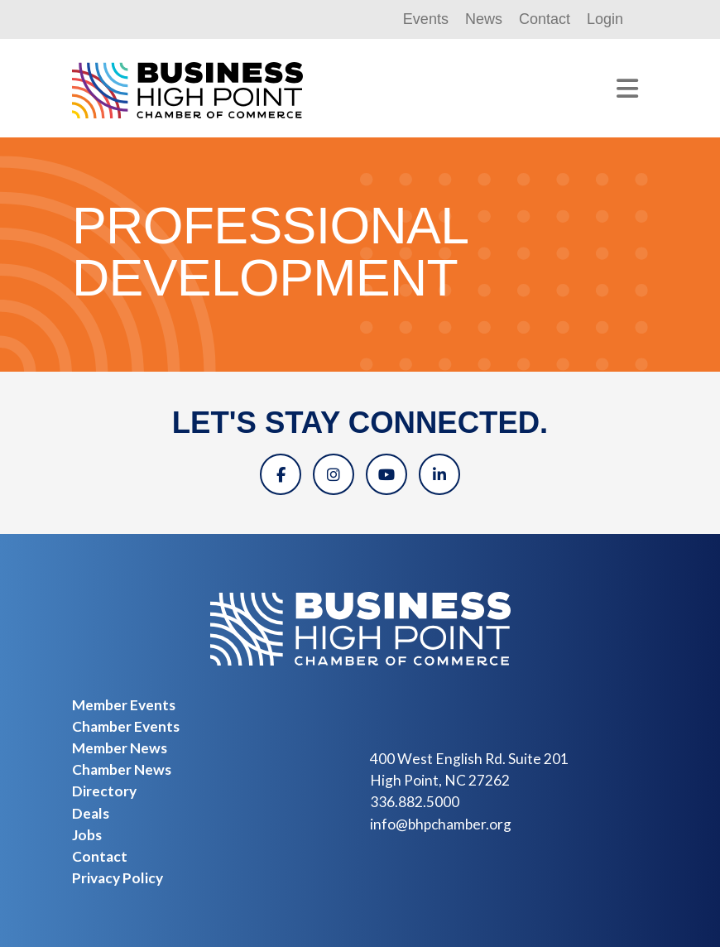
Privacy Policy (117, 878)
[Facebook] (280, 474)
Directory (104, 791)
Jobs (87, 835)
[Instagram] (333, 474)
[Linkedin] (439, 474)
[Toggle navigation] (627, 88)
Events (426, 19)
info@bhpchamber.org (440, 824)
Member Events (123, 705)
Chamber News (121, 769)
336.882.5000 (414, 801)
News (483, 19)
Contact (544, 19)
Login (605, 19)
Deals (90, 813)
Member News (119, 748)
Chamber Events (126, 726)
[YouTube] (386, 474)
